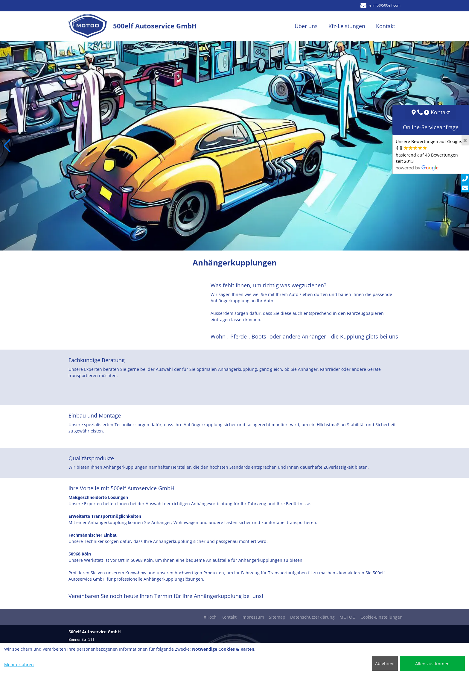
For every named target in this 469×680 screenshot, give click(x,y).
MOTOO (347, 617)
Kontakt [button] (385, 26)
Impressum (252, 617)
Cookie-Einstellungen (381, 617)
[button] (7, 145)
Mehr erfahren (19, 664)
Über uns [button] (306, 26)
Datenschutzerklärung (312, 617)
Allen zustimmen (432, 664)
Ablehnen (385, 663)
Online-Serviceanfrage (431, 127)
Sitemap (277, 617)
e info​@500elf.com (380, 5)
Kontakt (229, 617)
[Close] (465, 140)
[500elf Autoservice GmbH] (90, 26)
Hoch (210, 617)
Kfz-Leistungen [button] (346, 26)
